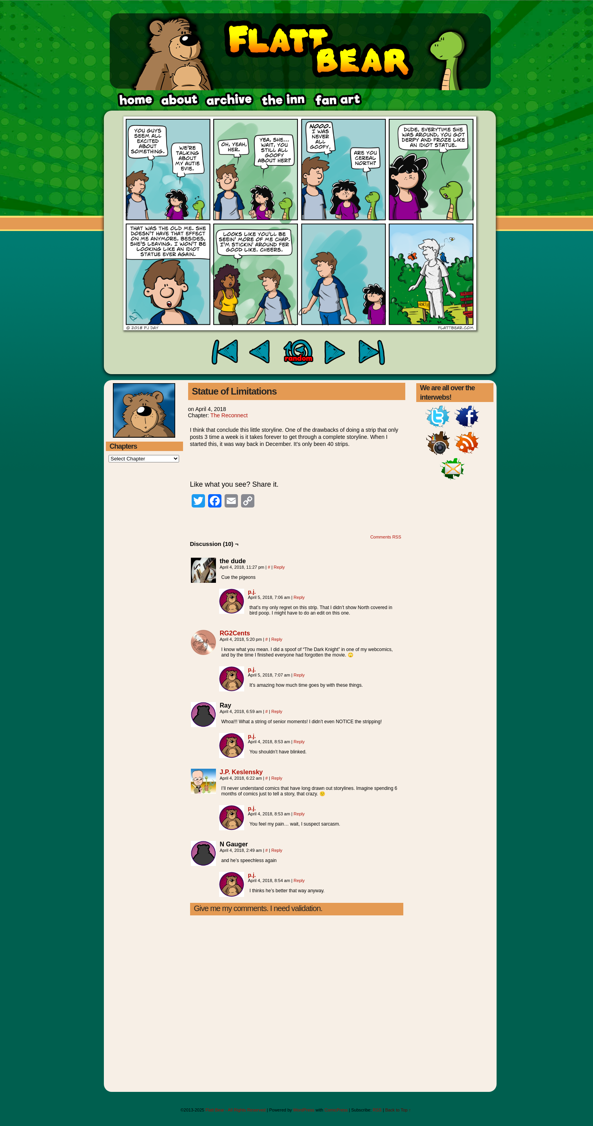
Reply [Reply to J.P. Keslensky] (276, 778)
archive (229, 100)
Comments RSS (385, 537)
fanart (283, 100)
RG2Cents (235, 633)
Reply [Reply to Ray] (276, 711)
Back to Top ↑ (398, 1110)
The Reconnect (229, 415)
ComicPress (336, 1110)
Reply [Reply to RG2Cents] (276, 639)
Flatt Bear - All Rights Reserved (235, 1110)
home (135, 100)
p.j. (252, 592)
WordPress (303, 1110)
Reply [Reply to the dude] (279, 567)
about (179, 100)
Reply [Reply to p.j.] (299, 597)
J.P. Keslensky (241, 772)
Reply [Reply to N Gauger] (276, 850)
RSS (377, 1110)
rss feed (336, 100)
